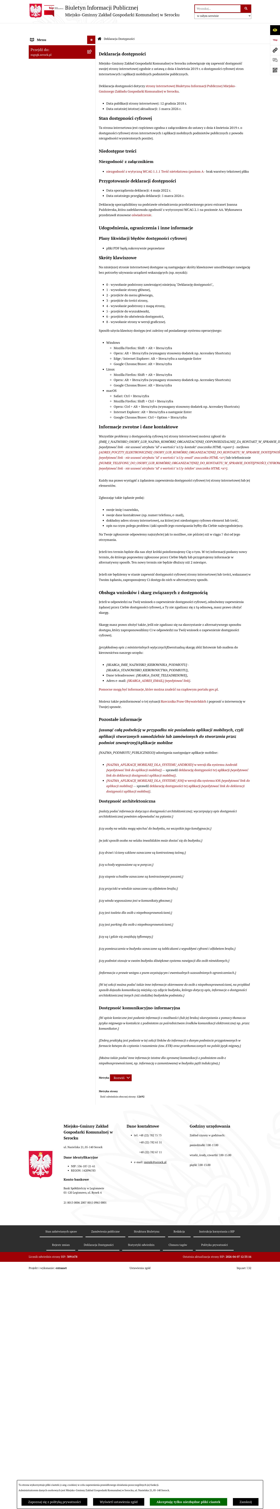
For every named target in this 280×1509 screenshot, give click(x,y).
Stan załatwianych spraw (61, 1220)
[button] (92, 37)
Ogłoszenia (38, 45)
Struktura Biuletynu (146, 1220)
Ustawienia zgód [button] (140, 1257)
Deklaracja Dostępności (99, 1233)
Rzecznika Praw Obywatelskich (183, 690)
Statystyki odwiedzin (141, 1233)
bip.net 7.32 (244, 1257)
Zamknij (246, 1502)
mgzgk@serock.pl (155, 1151)
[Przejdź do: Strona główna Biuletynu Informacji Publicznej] (100, 28)
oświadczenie (141, 204)
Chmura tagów (178, 1233)
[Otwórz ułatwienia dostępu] (275, 30)
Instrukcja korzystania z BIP (217, 1220)
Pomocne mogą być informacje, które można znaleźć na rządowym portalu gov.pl (158, 678)
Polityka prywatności (214, 1233)
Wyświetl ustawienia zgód (119, 1502)
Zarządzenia (39, 54)
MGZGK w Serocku (44, 37)
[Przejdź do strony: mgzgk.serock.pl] (275, 50)
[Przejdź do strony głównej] (104, 11)
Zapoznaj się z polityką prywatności (54, 1502)
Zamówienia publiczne (47, 62)
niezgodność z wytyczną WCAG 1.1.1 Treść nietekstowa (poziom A (155, 160)
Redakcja (179, 1220)
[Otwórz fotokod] (275, 70)
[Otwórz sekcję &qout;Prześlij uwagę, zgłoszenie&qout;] (275, 60)
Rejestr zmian (61, 1233)
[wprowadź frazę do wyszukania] (217, 8)
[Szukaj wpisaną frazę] (246, 8)
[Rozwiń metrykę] (121, 1066)
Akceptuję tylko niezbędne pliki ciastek (188, 1502)
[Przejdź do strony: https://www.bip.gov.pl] (275, 40)
